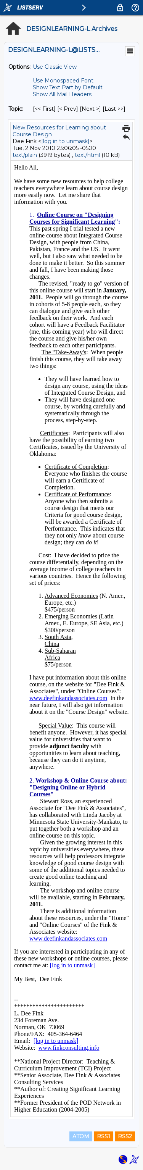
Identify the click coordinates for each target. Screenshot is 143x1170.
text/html (87, 155)
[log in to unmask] (65, 141)
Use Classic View (55, 66)
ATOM (80, 1136)
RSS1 (103, 1136)
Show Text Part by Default (68, 87)
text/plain (25, 155)
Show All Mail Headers (62, 94)
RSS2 (125, 1136)
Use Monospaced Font (63, 80)
